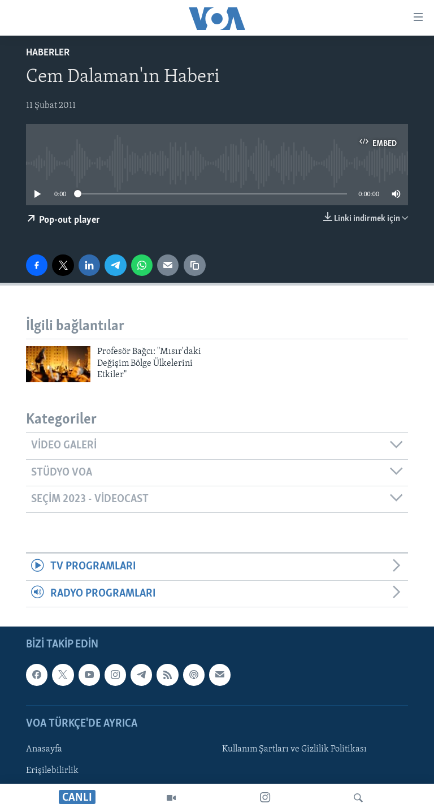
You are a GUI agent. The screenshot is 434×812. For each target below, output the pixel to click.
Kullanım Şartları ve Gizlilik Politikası (294, 749)
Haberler (48, 52)
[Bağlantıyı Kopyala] (194, 265)
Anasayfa (44, 749)
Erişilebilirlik (52, 770)
